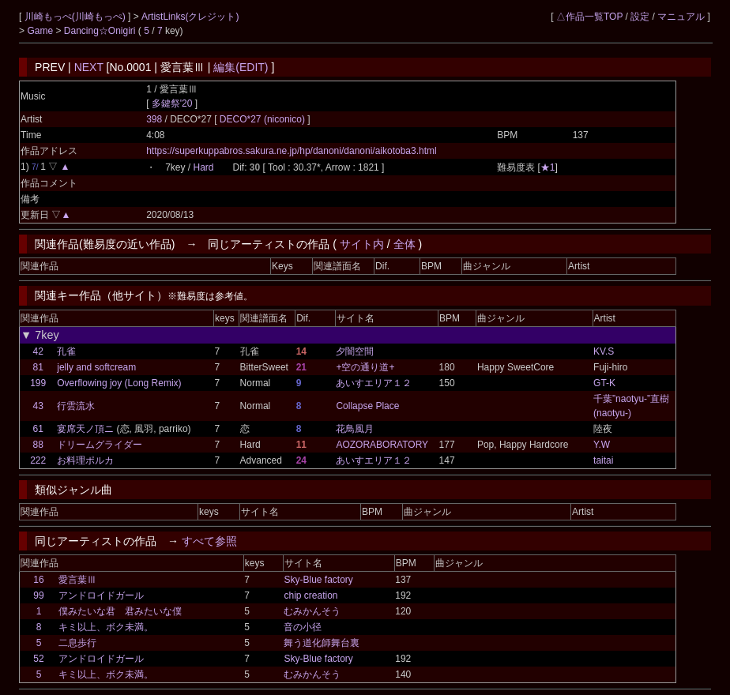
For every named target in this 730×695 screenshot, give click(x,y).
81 (37, 367)
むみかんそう (312, 611)
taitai (603, 460)
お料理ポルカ (85, 460)
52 (38, 658)
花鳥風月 (355, 428)
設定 (639, 16)
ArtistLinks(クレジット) (190, 16)
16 (38, 579)
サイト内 (362, 244)
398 (154, 119)
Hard (203, 167)
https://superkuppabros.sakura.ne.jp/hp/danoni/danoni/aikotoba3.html (291, 150)
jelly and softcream (96, 367)
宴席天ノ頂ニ (85, 428)
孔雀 (66, 351)
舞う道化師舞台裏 (321, 642)
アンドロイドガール (101, 595)
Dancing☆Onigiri (101, 30)
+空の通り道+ (365, 367)
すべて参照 (209, 541)
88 (37, 444)
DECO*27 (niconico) (263, 119)
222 (38, 460)
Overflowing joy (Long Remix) (119, 383)
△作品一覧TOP (589, 16)
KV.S (603, 351)
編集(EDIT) (240, 67)
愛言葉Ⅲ (77, 579)
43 (37, 405)
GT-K (604, 383)
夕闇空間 (355, 351)
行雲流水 (76, 405)
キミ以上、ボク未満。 (105, 627)
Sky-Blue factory (318, 579)
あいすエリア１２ (374, 383)
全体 (404, 244)
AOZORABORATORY (382, 444)
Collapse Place (367, 405)
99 (38, 595)
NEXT (88, 67)
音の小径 (303, 627)
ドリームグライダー (99, 444)
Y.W (601, 444)
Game (41, 30)
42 (37, 351)
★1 (547, 167)
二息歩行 (77, 642)
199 (38, 383)
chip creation (310, 595)
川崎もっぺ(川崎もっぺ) (76, 16)
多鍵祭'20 (172, 103)
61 (37, 428)
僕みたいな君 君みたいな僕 (120, 611)
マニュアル (681, 16)
